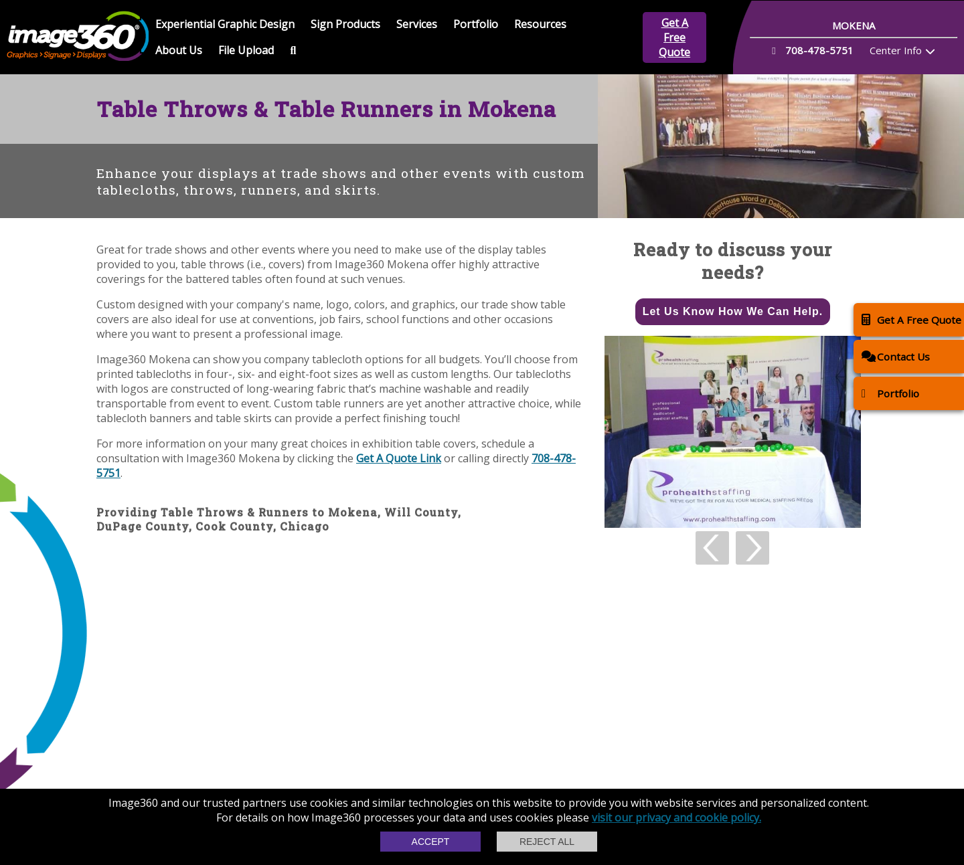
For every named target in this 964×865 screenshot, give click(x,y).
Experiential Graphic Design (225, 24)
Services (416, 24)
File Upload (246, 50)
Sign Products (345, 24)
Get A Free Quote (674, 37)
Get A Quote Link (398, 458)
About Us (178, 50)
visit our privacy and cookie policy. (676, 817)
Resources (540, 24)
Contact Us (896, 356)
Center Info (896, 50)
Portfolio (475, 24)
